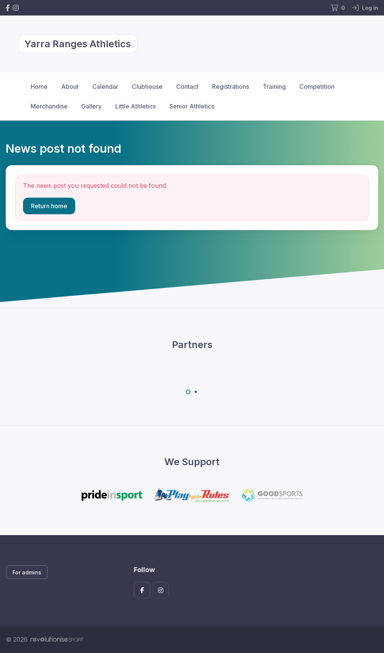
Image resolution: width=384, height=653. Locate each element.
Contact (187, 86)
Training (274, 86)
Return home (49, 206)
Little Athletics (135, 106)
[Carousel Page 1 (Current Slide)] (188, 392)
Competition (316, 86)
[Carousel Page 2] (196, 392)
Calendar (105, 86)
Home (39, 86)
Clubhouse (147, 86)
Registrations (230, 86)
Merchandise (49, 106)
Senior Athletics (191, 106)
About (70, 86)
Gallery (91, 106)
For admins (26, 572)
